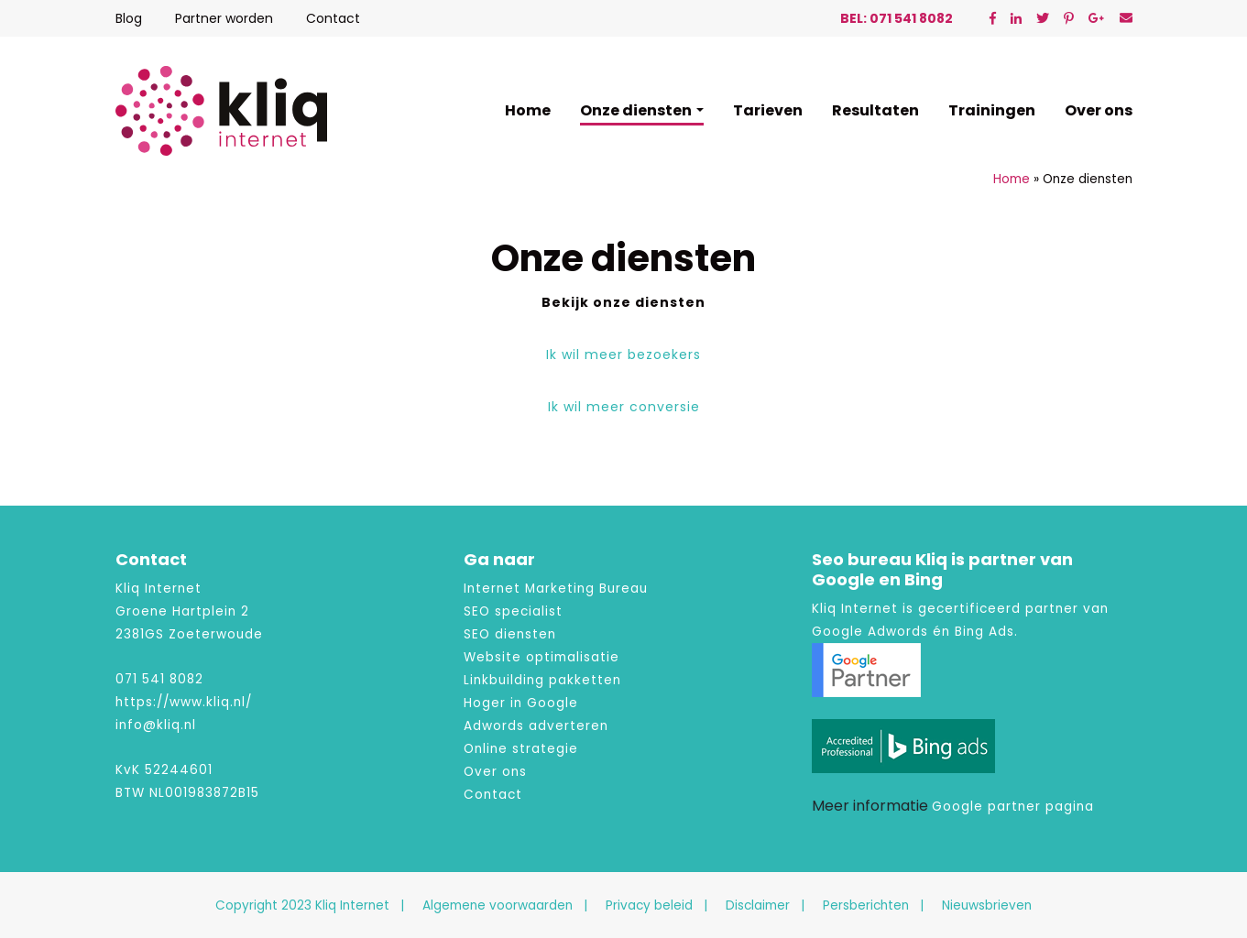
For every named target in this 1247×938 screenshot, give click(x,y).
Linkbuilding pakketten (542, 680)
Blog (128, 18)
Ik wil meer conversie (624, 407)
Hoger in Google (521, 703)
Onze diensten (636, 110)
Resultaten (875, 110)
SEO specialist (513, 611)
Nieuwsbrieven (987, 905)
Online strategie (521, 749)
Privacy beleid (649, 905)
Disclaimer (758, 905)
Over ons (1098, 110)
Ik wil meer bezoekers (623, 354)
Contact (333, 18)
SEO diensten (510, 634)
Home (528, 110)
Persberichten (866, 905)
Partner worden (224, 18)
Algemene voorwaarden (497, 905)
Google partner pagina (1013, 806)
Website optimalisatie (541, 657)
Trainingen (991, 110)
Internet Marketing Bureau (556, 588)
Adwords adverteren (536, 726)
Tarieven (768, 110)
